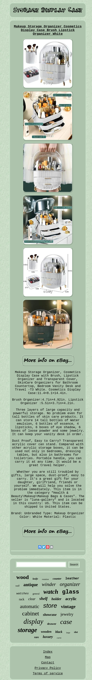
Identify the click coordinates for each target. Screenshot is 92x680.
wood (22, 577)
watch (50, 591)
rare (36, 637)
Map (48, 657)
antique (30, 584)
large (68, 633)
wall (17, 585)
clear (32, 599)
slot (76, 632)
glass (70, 592)
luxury (48, 637)
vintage (68, 606)
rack (21, 599)
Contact (47, 662)
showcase (50, 615)
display (33, 621)
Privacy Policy (48, 668)
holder (57, 599)
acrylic (71, 599)
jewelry (67, 614)
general (36, 593)
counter (57, 578)
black (58, 631)
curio (59, 638)
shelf (43, 598)
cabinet (30, 613)
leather (72, 578)
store (50, 605)
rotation (45, 579)
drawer (51, 623)
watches (22, 593)
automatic (29, 606)
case (66, 621)
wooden (46, 631)
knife (35, 578)
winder (49, 584)
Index (47, 652)
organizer (70, 584)
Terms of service (48, 673)
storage (27, 629)
